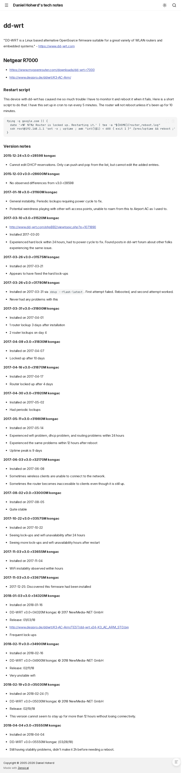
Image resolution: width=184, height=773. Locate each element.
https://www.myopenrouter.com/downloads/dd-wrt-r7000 (52, 70)
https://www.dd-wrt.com (56, 46)
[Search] (174, 5)
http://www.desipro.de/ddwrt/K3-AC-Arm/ (40, 77)
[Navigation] (6, 5)
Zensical (23, 768)
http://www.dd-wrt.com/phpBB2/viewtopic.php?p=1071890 (53, 227)
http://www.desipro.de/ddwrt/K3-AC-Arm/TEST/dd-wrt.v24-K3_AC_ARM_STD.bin (69, 627)
